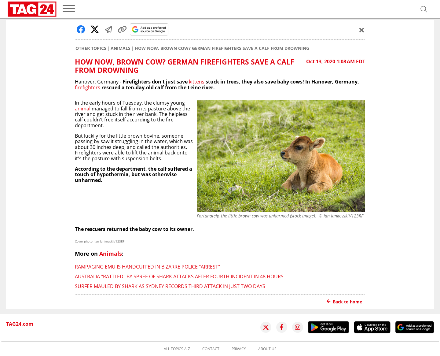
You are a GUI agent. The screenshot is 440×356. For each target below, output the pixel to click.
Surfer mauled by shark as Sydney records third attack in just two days (170, 286)
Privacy (239, 349)
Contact (210, 349)
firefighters (87, 87)
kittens (196, 81)
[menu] (69, 9)
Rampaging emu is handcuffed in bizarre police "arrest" (147, 266)
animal (82, 108)
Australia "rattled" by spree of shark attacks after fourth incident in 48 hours (179, 276)
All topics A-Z (177, 349)
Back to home (344, 302)
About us (267, 349)
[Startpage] (32, 9)
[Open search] (424, 9)
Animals (120, 48)
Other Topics (90, 48)
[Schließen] (361, 30)
